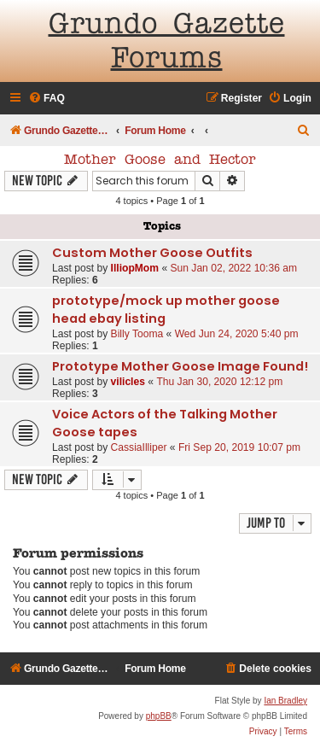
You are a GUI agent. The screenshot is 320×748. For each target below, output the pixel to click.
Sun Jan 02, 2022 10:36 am (233, 268)
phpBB (159, 716)
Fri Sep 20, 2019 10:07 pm (239, 447)
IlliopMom (135, 268)
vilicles (128, 382)
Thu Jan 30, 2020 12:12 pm (219, 382)
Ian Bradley (285, 700)
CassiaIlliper (139, 447)
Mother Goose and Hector (160, 160)
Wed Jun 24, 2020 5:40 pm (237, 334)
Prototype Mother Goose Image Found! (180, 366)
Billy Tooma (137, 334)
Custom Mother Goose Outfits (152, 252)
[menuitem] (46, 98)
